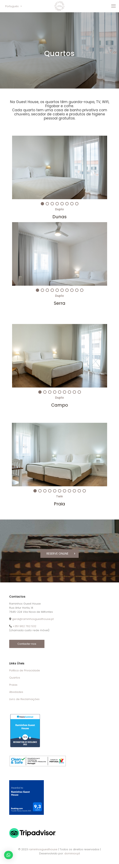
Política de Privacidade (24, 670)
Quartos (14, 677)
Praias (13, 684)
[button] (8, 855)
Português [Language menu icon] (14, 6)
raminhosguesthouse (43, 849)
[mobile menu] (113, 6)
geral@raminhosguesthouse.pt (33, 618)
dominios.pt (72, 853)
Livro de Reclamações (24, 698)
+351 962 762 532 (24, 626)
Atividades (16, 691)
